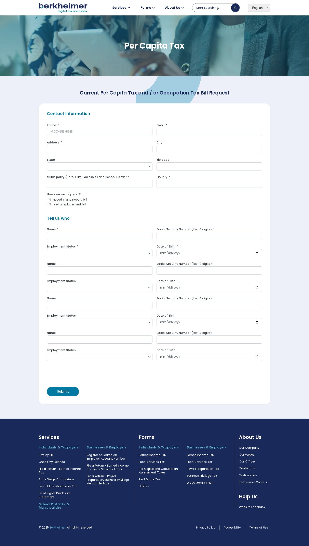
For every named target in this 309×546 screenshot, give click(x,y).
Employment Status (62, 247)
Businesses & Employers (107, 447)
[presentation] (78, 374)
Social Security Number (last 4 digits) (185, 229)
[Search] (235, 7)
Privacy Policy (205, 528)
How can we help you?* (64, 194)
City (159, 143)
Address (53, 143)
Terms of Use (258, 528)
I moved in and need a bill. (68, 200)
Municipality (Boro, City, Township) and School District (87, 177)
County (162, 177)
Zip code (163, 160)
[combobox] (213, 7)
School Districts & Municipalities (54, 506)
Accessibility (232, 528)
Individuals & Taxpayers (59, 447)
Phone (52, 125)
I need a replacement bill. (68, 205)
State (51, 160)
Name (51, 229)
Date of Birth (166, 247)
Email (161, 125)
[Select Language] (259, 8)
